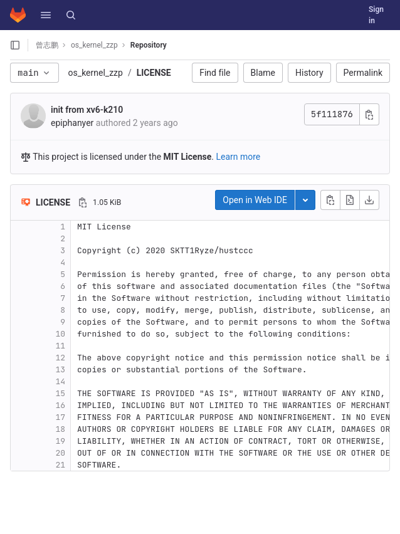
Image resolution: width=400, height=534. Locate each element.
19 (60, 441)
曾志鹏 (47, 45)
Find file (214, 73)
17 (60, 417)
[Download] (369, 200)
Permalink (363, 73)
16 (60, 405)
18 (60, 429)
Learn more (238, 157)
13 (60, 369)
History (309, 73)
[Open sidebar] (15, 45)
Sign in (376, 15)
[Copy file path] (83, 202)
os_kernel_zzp (95, 73)
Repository (148, 45)
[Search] (71, 15)
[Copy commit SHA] (369, 114)
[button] (46, 15)
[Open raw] (350, 200)
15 (60, 393)
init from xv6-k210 (87, 110)
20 (60, 453)
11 (60, 345)
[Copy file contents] (330, 200)
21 (60, 464)
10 (60, 333)
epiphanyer (72, 123)
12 (60, 357)
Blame (263, 73)
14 (60, 381)
